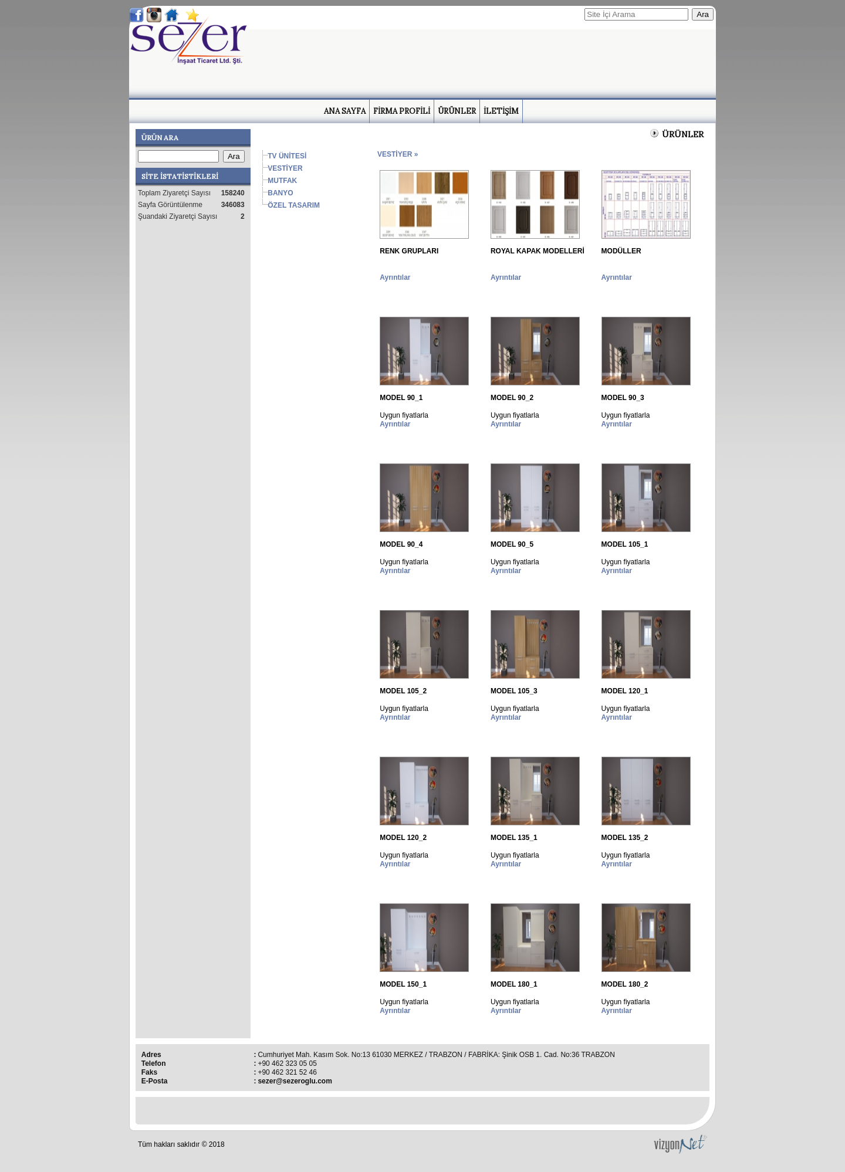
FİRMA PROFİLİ (401, 111)
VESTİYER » (397, 154)
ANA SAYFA (345, 111)
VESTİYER (285, 168)
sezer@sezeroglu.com (295, 1081)
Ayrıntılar (395, 277)
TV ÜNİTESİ (287, 156)
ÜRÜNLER (457, 111)
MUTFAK (282, 181)
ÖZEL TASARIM (294, 205)
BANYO (280, 193)
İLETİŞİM (501, 111)
